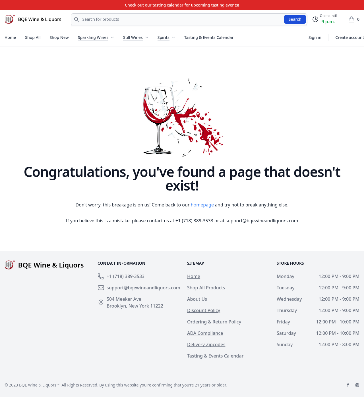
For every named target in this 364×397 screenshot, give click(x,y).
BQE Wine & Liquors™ (39, 385)
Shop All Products (206, 288)
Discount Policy (203, 310)
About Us (197, 299)
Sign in (315, 37)
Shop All (32, 37)
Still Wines (133, 37)
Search (295, 19)
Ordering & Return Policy (214, 322)
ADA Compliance (205, 333)
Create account (349, 37)
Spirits (163, 37)
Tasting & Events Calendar (209, 37)
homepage (202, 205)
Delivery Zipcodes (206, 344)
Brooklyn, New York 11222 (135, 306)
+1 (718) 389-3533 (194, 221)
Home (10, 37)
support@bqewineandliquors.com (262, 221)
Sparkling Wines (93, 37)
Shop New (59, 37)
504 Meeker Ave (124, 299)
